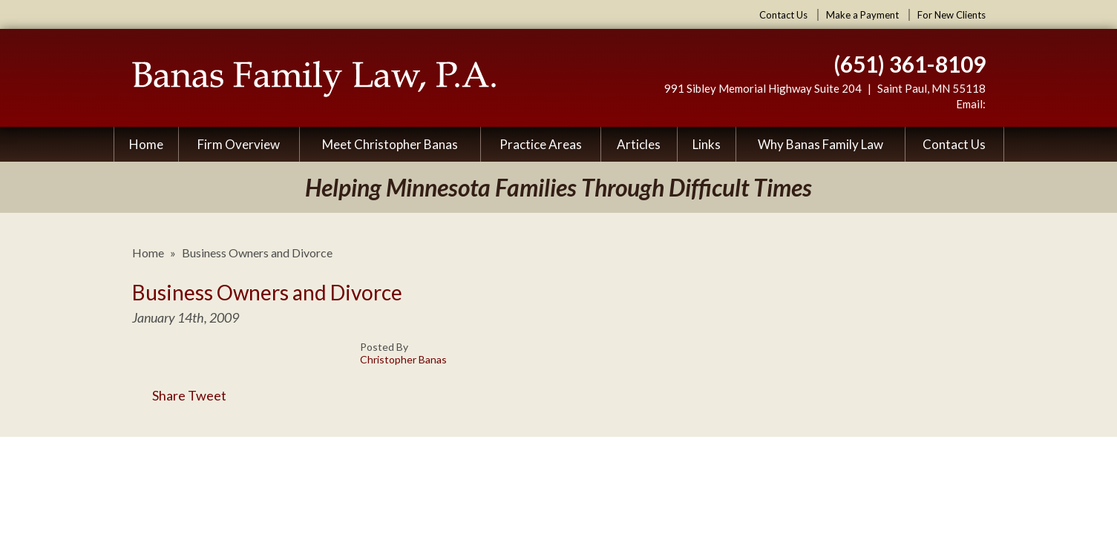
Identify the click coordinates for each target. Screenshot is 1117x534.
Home (146, 144)
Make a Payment (862, 15)
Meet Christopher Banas (390, 144)
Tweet (207, 395)
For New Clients (951, 15)
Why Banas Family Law (820, 144)
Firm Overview (238, 144)
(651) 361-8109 (909, 63)
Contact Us (783, 15)
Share (159, 395)
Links (706, 144)
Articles (639, 144)
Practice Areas (540, 144)
